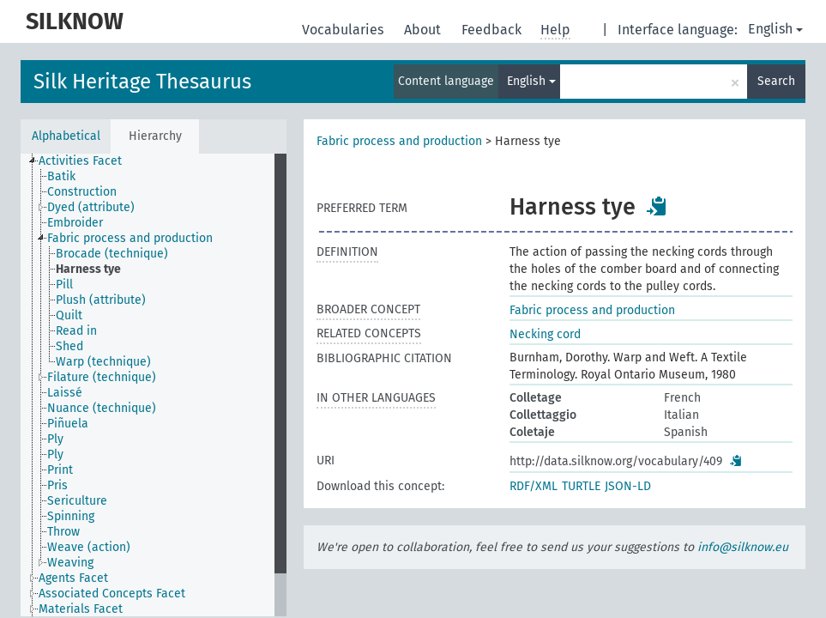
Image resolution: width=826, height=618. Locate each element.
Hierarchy (155, 136)
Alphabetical (66, 136)
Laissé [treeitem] (64, 392)
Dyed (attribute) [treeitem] (91, 207)
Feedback (493, 29)
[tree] (153, 385)
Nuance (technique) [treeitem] (101, 408)
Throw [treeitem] (63, 531)
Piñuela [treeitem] (67, 423)
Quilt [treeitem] (69, 315)
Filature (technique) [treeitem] (101, 377)
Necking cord (545, 334)
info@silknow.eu (742, 547)
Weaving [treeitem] (70, 562)
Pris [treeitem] (57, 485)
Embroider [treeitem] (75, 222)
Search (776, 81)
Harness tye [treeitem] (88, 269)
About (424, 29)
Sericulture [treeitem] (77, 501)
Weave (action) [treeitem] (88, 547)
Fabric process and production (399, 141)
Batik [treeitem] (61, 176)
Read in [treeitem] (76, 331)
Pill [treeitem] (64, 284)
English (775, 29)
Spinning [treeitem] (70, 516)
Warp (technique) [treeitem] (103, 361)
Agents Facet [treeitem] (73, 578)
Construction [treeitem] (82, 192)
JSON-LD (628, 486)
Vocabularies (344, 29)
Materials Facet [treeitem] (81, 609)
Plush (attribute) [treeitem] (101, 300)
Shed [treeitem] (69, 346)
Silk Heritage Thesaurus (142, 82)
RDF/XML (533, 486)
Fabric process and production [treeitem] (130, 238)
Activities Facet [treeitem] (80, 161)
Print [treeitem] (60, 470)
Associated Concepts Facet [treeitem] (112, 593)
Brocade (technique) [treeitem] (112, 253)
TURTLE (581, 486)
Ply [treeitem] (55, 439)
